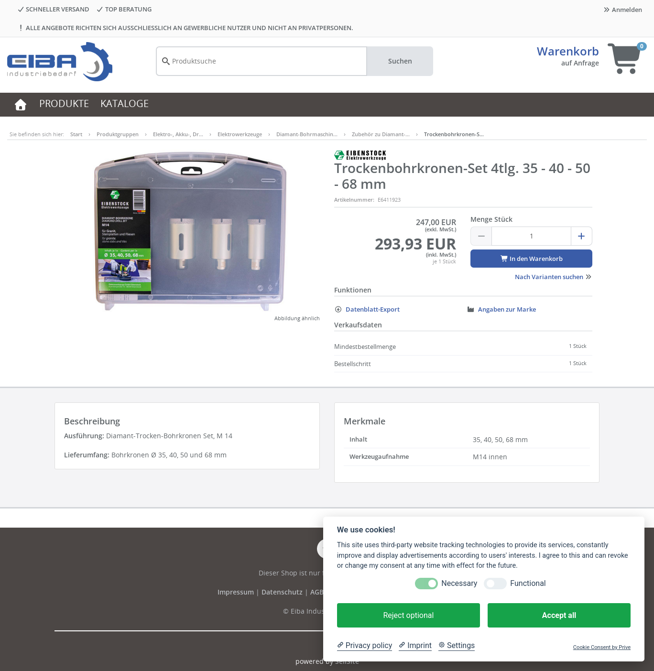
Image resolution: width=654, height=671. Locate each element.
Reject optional (408, 615)
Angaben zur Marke (501, 309)
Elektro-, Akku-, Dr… (178, 134)
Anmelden (622, 9)
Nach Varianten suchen (553, 276)
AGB (318, 591)
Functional (527, 583)
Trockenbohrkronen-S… (454, 134)
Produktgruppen (118, 134)
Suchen (400, 60)
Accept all (559, 615)
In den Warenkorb (531, 258)
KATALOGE (124, 103)
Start (76, 134)
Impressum (237, 591)
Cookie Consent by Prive (602, 647)
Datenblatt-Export (367, 309)
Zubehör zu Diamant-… (381, 134)
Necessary (459, 583)
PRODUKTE (64, 103)
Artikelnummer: (354, 199)
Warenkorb (568, 51)
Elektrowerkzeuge (240, 134)
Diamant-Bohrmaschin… (307, 134)
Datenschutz (282, 591)
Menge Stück (491, 219)
